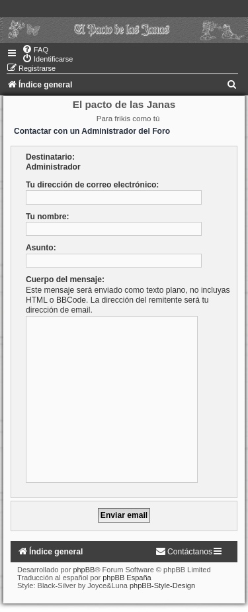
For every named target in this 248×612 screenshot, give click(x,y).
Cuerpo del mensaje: (65, 279)
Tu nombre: (47, 216)
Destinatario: (50, 157)
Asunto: (41, 247)
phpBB (84, 570)
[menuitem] (35, 50)
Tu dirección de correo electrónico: (92, 184)
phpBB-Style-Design (162, 585)
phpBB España (127, 578)
